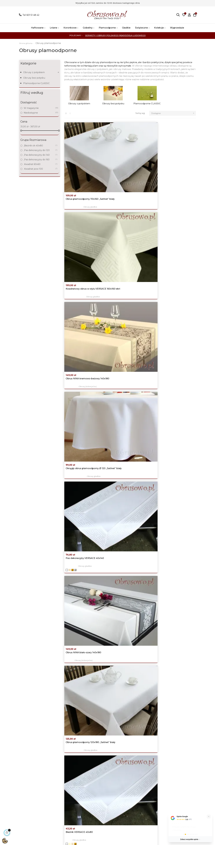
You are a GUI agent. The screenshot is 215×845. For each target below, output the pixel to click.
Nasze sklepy (97, 806)
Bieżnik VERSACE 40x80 (124, 266)
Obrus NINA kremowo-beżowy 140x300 (83, 429)
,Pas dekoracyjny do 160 (39, 159)
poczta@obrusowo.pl (29, 791)
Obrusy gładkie (85, 168)
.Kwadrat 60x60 (39, 164)
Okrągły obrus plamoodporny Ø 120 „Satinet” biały (83, 212)
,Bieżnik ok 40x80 (39, 145)
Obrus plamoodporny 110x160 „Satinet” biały (82, 162)
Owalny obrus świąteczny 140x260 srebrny (130, 683)
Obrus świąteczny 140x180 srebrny (175, 529)
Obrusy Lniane (62, 789)
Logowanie (138, 785)
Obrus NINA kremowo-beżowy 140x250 (128, 378)
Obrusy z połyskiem (34, 72)
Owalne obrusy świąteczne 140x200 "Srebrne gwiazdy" (81, 632)
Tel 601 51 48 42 (30, 15)
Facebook (176, 785)
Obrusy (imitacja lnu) (175, 168)
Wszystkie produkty (65, 785)
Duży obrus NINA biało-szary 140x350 (127, 531)
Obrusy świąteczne (175, 384)
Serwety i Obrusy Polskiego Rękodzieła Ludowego (115, 35)
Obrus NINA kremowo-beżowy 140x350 (173, 429)
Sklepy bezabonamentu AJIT (45, 838)
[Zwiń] (209, 816)
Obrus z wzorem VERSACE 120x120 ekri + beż (80, 734)
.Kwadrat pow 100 (39, 169)
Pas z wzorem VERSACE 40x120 (174, 321)
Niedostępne (39, 112)
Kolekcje (59, 814)
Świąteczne (60, 810)
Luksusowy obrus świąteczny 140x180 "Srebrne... (127, 429)
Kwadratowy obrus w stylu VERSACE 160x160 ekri (125, 162)
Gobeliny (59, 802)
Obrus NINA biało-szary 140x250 (83, 376)
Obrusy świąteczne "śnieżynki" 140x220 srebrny (173, 378)
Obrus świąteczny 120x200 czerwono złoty (80, 531)
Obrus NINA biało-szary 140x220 (129, 321)
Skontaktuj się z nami (101, 814)
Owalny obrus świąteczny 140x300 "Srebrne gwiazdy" (175, 683)
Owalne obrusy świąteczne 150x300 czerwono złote (171, 632)
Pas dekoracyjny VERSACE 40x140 (130, 210)
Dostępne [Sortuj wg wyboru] (173, 113)
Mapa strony (96, 810)
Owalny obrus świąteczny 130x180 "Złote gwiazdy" (84, 683)
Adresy (136, 798)
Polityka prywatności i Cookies (106, 793)
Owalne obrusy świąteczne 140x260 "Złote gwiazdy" (171, 581)
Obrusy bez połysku (34, 78)
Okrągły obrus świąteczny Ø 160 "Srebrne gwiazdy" (83, 581)
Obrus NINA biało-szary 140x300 (174, 478)
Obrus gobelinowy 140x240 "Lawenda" (126, 734)
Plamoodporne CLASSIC (36, 83)
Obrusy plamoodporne (130, 740)
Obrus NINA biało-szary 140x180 (174, 210)
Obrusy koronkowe (65, 798)
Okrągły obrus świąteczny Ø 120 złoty (128, 581)
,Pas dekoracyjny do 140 (39, 155)
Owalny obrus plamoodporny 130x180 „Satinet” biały (82, 323)
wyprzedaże (61, 818)
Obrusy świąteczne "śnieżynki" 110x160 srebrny (173, 734)
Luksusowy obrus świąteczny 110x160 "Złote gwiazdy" (127, 632)
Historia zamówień (142, 793)
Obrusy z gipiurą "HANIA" (130, 486)
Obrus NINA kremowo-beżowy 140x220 (173, 268)
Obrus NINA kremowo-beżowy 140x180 (173, 162)
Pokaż (36, 798)
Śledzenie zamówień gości (146, 802)
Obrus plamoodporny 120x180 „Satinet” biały (82, 268)
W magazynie (39, 108)
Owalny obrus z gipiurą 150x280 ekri (128, 480)
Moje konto (138, 789)
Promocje (95, 785)
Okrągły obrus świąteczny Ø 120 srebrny (83, 480)
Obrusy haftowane (64, 793)
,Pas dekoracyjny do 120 (39, 150)
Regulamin (96, 798)
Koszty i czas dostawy (101, 802)
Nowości (94, 789)
